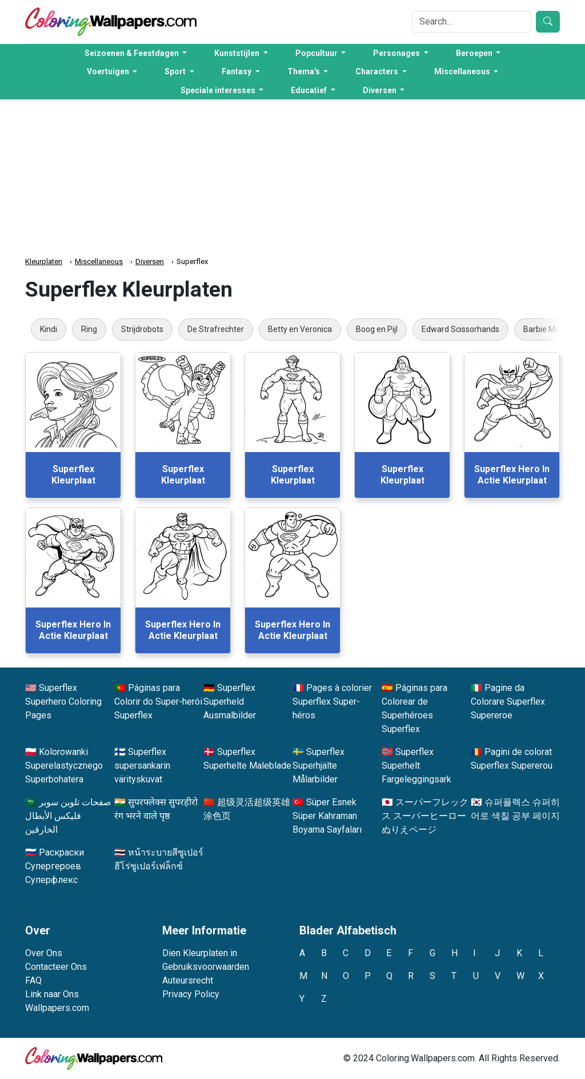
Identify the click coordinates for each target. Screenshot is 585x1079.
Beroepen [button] (475, 53)
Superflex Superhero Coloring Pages (63, 701)
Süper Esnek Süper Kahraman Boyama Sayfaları (327, 816)
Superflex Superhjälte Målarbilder (318, 765)
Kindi (48, 329)
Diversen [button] (380, 90)
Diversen (149, 261)
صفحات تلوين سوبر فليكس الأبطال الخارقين (68, 816)
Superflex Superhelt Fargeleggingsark (416, 765)
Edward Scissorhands (460, 329)
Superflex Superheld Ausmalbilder (229, 701)
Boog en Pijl (377, 329)
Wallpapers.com (57, 1007)
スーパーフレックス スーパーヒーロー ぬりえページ (425, 816)
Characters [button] (377, 71)
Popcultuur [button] (317, 53)
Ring (89, 329)
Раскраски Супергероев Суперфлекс (54, 866)
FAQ (33, 980)
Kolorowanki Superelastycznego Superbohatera (64, 765)
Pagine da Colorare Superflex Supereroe (508, 701)
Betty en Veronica (300, 329)
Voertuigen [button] (109, 71)
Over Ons (43, 953)
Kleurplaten (43, 261)
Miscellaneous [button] (463, 71)
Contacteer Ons (56, 966)
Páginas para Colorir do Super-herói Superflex (158, 701)
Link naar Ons (52, 994)
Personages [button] (397, 53)
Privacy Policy (190, 994)
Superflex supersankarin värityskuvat (142, 765)
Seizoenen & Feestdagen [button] (133, 53)
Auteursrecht (187, 980)
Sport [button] (176, 71)
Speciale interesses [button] (219, 90)
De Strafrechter (215, 329)
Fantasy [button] (237, 71)
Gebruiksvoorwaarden (205, 966)
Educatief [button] (309, 90)
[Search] (471, 22)
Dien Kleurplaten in (199, 953)
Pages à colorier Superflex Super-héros (332, 701)
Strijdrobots (142, 329)
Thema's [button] (304, 71)
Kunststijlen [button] (237, 53)
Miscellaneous (99, 261)
